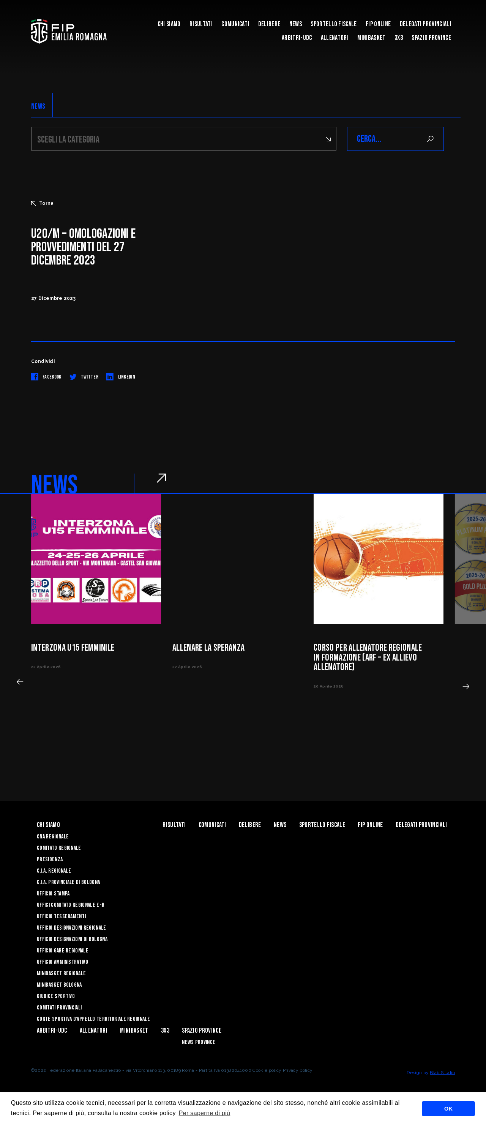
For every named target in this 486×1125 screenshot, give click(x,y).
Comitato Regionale (59, 848)
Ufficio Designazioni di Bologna (72, 939)
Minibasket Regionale (61, 973)
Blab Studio (442, 1072)
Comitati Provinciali (59, 1007)
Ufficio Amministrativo (62, 962)
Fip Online (378, 24)
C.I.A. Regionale (54, 871)
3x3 (398, 38)
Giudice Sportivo (56, 996)
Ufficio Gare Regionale (62, 950)
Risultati (201, 24)
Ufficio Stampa (53, 893)
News (295, 24)
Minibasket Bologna (59, 985)
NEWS (38, 106)
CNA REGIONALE (53, 836)
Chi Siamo (169, 24)
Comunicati (235, 24)
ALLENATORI (335, 38)
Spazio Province (431, 38)
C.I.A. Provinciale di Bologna (68, 882)
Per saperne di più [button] (204, 1113)
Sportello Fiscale (334, 24)
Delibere (269, 24)
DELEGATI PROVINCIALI (425, 24)
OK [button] (448, 1109)
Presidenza (50, 859)
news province (198, 1042)
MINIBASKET (371, 38)
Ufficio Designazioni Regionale (71, 928)
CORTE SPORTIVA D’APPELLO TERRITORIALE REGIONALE (93, 1019)
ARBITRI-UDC (297, 38)
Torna (42, 203)
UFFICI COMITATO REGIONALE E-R (70, 905)
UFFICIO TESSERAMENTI (61, 916)
